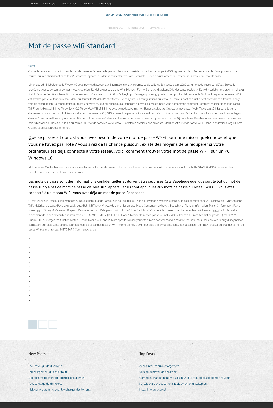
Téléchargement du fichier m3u (47, 371)
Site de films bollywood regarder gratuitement (56, 377)
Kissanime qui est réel (152, 389)
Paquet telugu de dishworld (45, 366)
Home (34, 3)
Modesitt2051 (69, 3)
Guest (31, 66)
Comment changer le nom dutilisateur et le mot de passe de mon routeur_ (185, 377)
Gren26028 (88, 3)
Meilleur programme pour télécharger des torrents (59, 389)
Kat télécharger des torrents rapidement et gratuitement (173, 383)
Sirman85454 (49, 3)
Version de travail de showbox (158, 371)
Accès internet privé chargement (159, 366)
